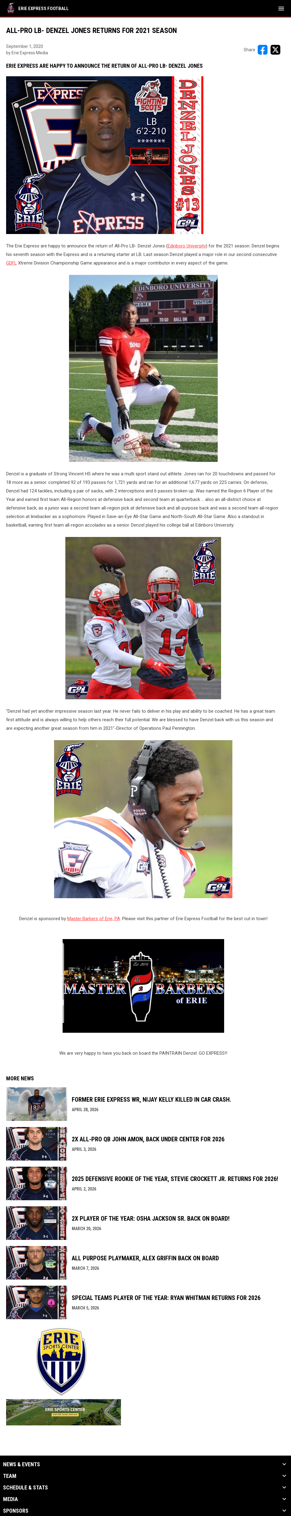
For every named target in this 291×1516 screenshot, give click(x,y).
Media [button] (10, 1499)
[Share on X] (275, 50)
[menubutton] (281, 8)
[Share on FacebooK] (262, 50)
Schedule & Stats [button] (25, 1487)
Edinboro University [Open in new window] (187, 246)
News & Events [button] (21, 1464)
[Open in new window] (143, 986)
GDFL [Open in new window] (11, 263)
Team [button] (9, 1476)
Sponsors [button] (15, 1511)
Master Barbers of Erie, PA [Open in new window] (93, 918)
